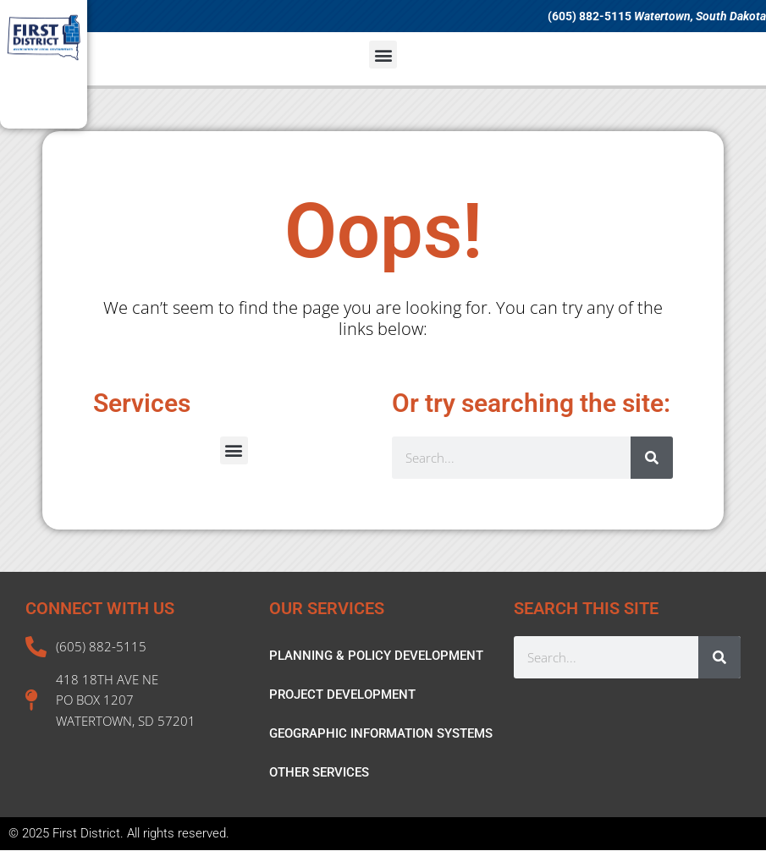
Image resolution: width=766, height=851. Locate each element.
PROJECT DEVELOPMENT (342, 694)
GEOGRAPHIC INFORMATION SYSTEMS (381, 733)
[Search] (652, 457)
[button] (383, 55)
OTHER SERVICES (319, 772)
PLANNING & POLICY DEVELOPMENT (376, 655)
